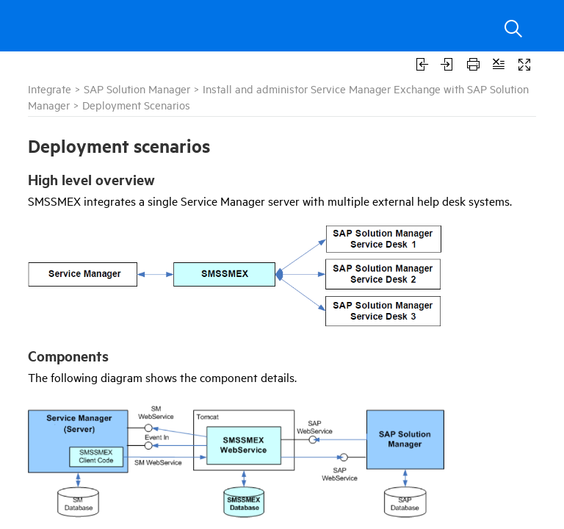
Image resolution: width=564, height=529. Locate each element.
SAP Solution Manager (137, 89)
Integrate (49, 89)
